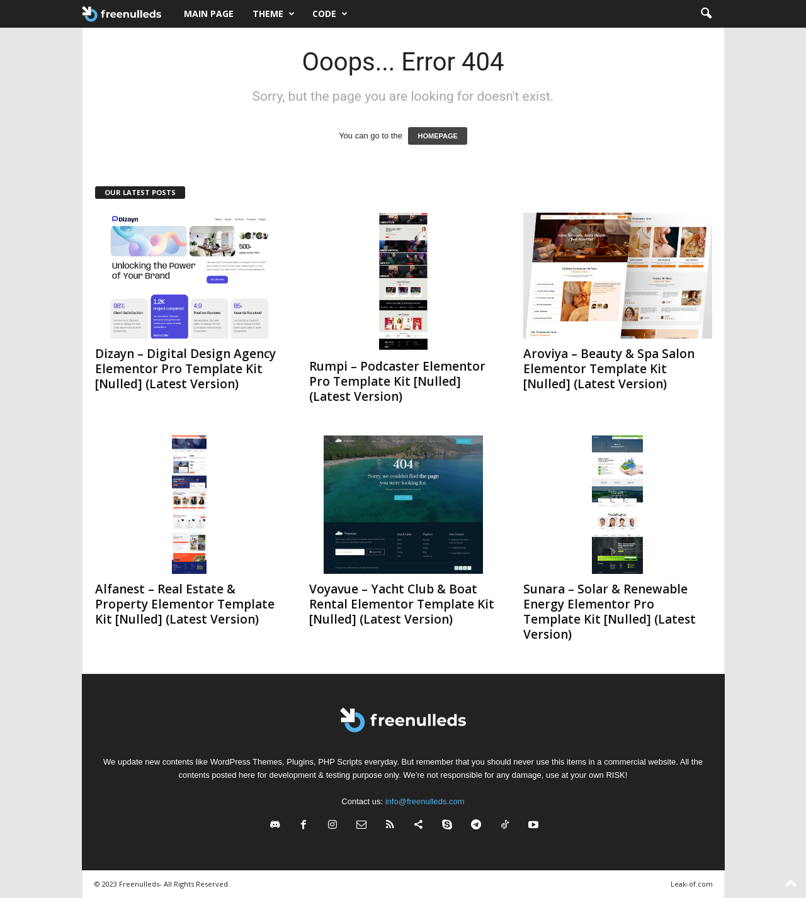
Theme (274, 14)
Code (330, 14)
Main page (209, 14)
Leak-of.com (692, 884)
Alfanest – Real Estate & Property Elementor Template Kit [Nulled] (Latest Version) (185, 604)
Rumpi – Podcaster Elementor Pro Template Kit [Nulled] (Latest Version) (397, 381)
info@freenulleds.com (425, 801)
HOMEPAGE (437, 136)
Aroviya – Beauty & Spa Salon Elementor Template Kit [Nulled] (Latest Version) (609, 368)
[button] (706, 14)
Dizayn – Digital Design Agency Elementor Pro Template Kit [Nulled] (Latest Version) (185, 368)
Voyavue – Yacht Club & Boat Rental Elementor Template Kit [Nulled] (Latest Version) (401, 604)
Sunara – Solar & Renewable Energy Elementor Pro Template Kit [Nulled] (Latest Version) (609, 612)
